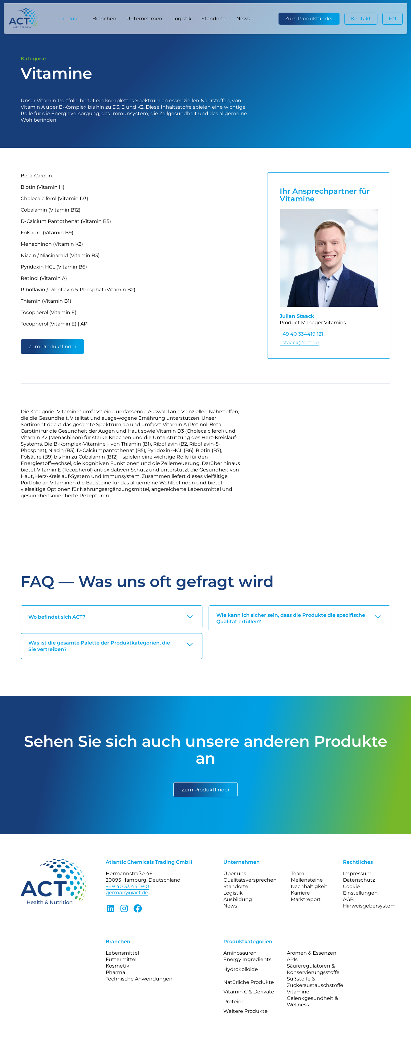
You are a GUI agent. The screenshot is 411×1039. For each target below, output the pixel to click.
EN (392, 19)
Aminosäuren (240, 953)
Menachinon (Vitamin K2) (52, 244)
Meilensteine (307, 880)
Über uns (234, 873)
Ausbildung (237, 899)
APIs (292, 959)
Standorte (213, 19)
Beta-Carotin (36, 176)
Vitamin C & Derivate (248, 992)
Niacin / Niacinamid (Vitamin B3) (60, 255)
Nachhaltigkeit (309, 886)
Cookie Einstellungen (360, 889)
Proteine (234, 1002)
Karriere (300, 893)
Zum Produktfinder (309, 19)
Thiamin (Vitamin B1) (46, 301)
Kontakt (361, 19)
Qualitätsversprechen (250, 880)
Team (297, 873)
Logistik (182, 19)
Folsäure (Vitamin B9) (47, 233)
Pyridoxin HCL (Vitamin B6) (54, 267)
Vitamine (298, 992)
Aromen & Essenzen (311, 953)
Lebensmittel (122, 953)
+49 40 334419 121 (301, 334)
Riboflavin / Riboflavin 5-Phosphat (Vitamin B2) (78, 290)
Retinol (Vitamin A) (44, 278)
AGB (348, 899)
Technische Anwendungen (139, 979)
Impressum (357, 873)
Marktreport (306, 899)
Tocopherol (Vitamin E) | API (55, 324)
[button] (70, 18)
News (243, 19)
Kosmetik (117, 966)
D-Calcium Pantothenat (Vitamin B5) (66, 221)
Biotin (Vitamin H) (42, 187)
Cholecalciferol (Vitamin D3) (54, 198)
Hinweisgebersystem (369, 906)
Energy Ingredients (247, 959)
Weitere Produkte (245, 1011)
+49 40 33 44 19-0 (127, 886)
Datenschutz (359, 880)
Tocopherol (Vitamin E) (48, 312)
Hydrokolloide (240, 969)
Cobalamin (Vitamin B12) (50, 210)
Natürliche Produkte (248, 982)
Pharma (115, 972)
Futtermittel (121, 959)
